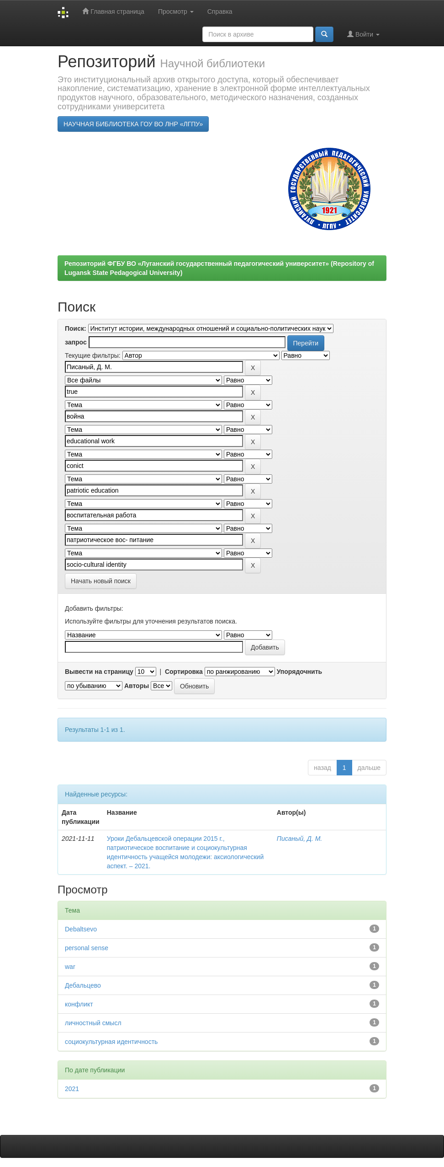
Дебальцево (83, 985)
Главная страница (113, 11)
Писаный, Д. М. (299, 838)
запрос (76, 342)
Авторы (136, 685)
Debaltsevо (81, 929)
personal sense (86, 948)
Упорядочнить (299, 671)
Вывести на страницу (99, 671)
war (70, 966)
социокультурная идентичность (111, 1041)
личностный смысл (93, 1023)
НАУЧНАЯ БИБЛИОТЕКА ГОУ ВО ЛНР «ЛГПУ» (133, 124)
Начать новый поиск (101, 581)
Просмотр (176, 11)
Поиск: (75, 328)
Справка (220, 11)
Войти (363, 34)
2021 (72, 1088)
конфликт (79, 1004)
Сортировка (184, 671)
